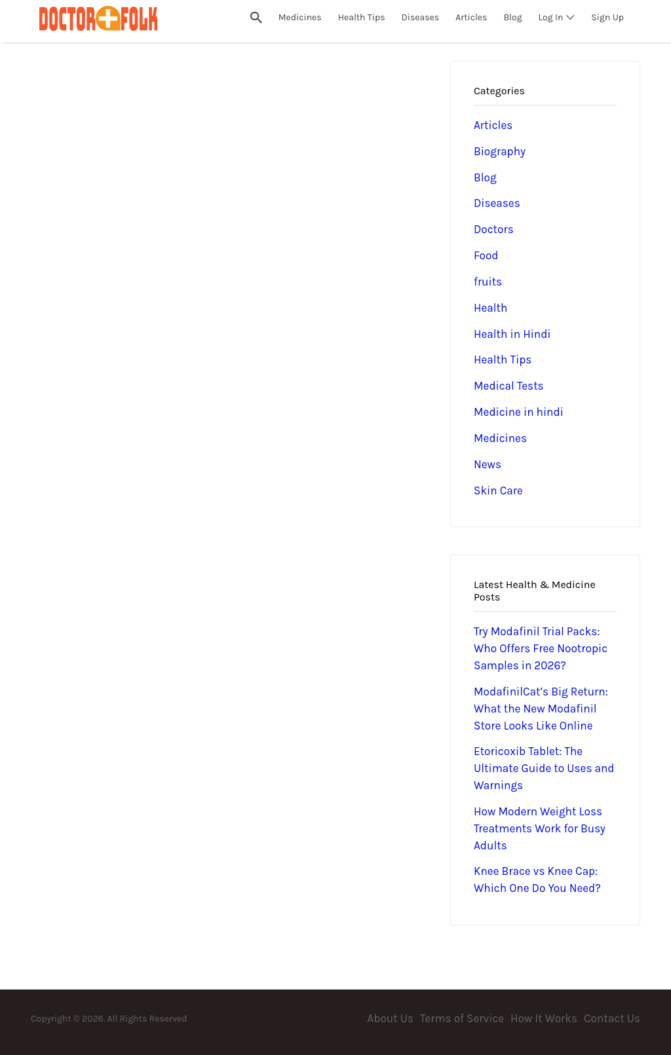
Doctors (494, 229)
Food (486, 255)
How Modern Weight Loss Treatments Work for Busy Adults (539, 828)
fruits (488, 281)
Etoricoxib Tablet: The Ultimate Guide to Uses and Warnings (544, 768)
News (487, 464)
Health (490, 307)
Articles (493, 125)
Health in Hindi (512, 334)
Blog (485, 177)
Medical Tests (509, 385)
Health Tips (502, 359)
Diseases (497, 203)
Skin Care (498, 490)
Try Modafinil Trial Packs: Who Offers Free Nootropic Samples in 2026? (540, 648)
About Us (390, 1018)
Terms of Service (462, 1018)
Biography (500, 151)
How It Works (543, 1018)
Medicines (500, 438)
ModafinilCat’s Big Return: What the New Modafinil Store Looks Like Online (541, 708)
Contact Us (612, 1018)
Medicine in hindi (519, 411)
